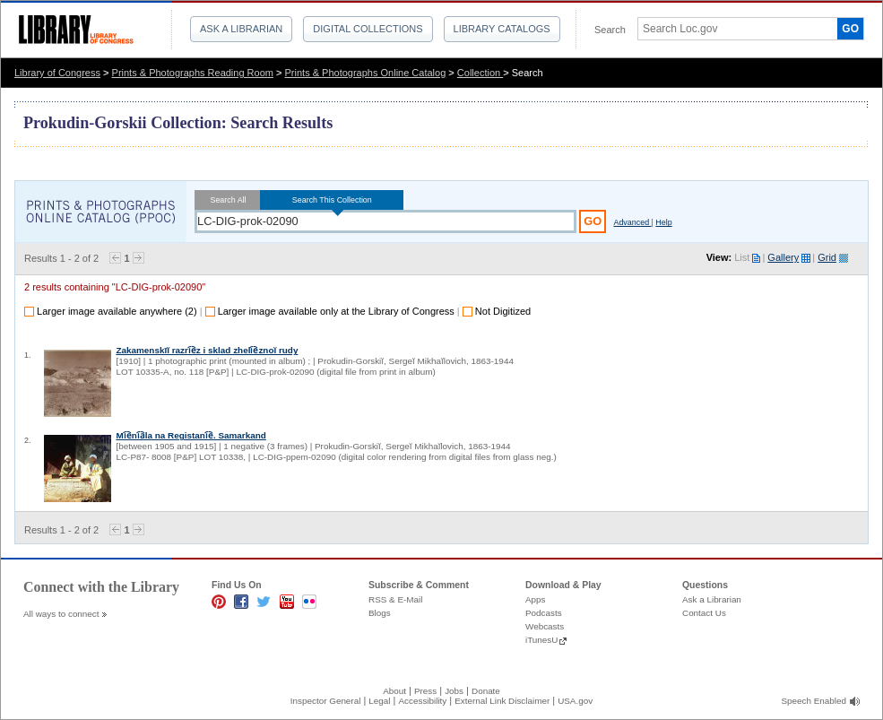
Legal (379, 701)
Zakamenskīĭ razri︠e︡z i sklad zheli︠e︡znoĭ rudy (207, 350)
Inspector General (325, 701)
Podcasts (543, 613)
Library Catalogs (502, 28)
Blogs (379, 613)
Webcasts (544, 626)
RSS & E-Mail (395, 599)
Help (663, 222)
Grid (827, 257)
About (394, 691)
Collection (480, 72)
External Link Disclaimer (502, 701)
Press (425, 691)
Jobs (454, 691)
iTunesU (541, 640)
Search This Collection (332, 199)
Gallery (783, 257)
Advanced (632, 222)
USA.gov (575, 701)
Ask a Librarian (241, 28)
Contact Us (704, 613)
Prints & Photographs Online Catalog (365, 72)
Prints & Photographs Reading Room (192, 72)
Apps (535, 599)
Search (610, 29)
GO (850, 28)
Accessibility (422, 701)
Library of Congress (57, 72)
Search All (228, 199)
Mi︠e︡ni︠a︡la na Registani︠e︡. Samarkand (190, 435)
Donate (486, 691)
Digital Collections (367, 28)
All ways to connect (61, 614)
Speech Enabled (814, 701)
